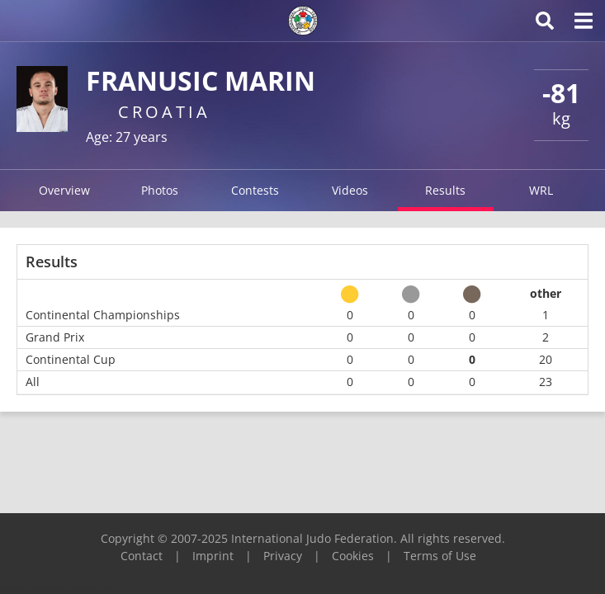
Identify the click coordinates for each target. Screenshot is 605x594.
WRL (541, 190)
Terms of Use (440, 555)
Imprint (213, 555)
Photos (159, 190)
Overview (64, 190)
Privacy (282, 555)
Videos (350, 190)
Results (445, 190)
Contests (255, 190)
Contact (142, 555)
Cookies (353, 555)
